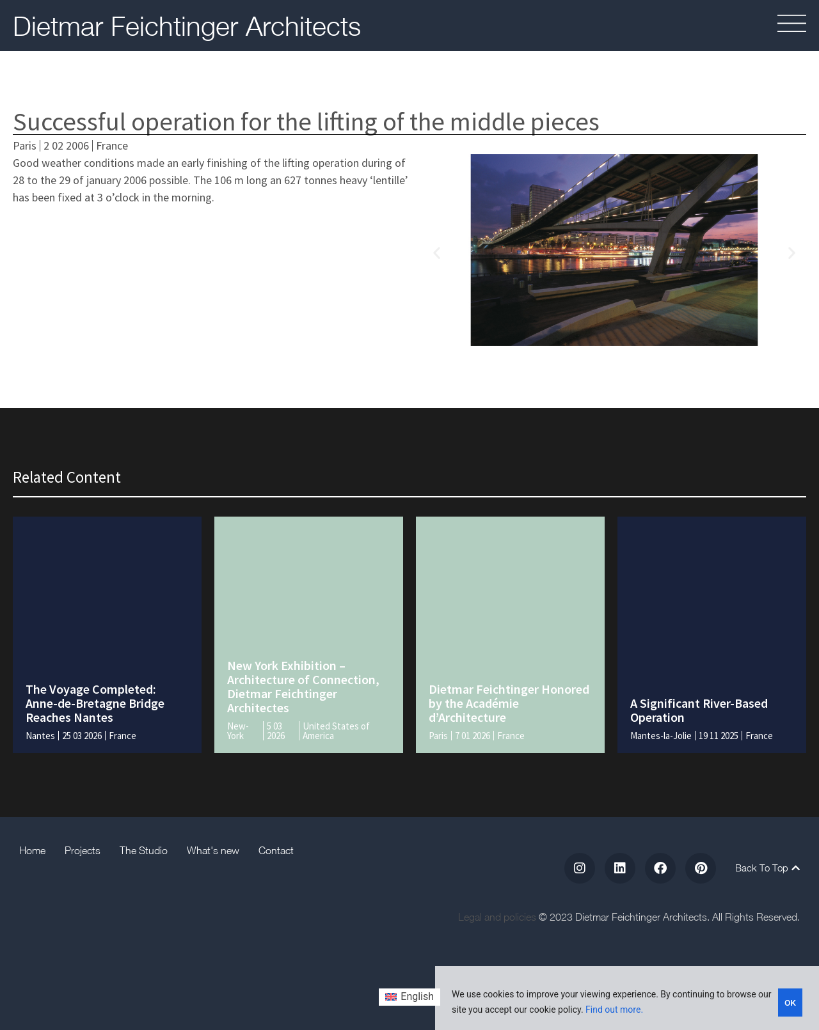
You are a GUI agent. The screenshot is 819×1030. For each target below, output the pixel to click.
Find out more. (614, 1009)
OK (790, 1002)
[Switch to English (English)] (409, 997)
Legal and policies (497, 917)
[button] (437, 252)
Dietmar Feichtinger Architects (187, 26)
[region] (627, 998)
